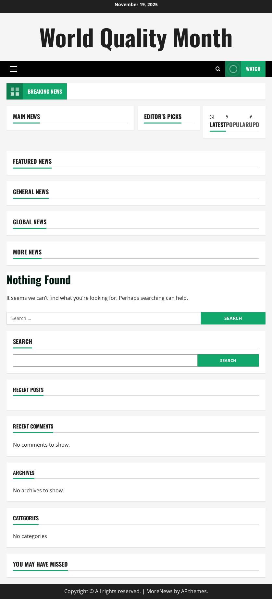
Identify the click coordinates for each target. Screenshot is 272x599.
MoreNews (159, 591)
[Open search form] (218, 69)
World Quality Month (136, 36)
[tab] (218, 121)
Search (22, 341)
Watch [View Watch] (243, 69)
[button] (13, 69)
